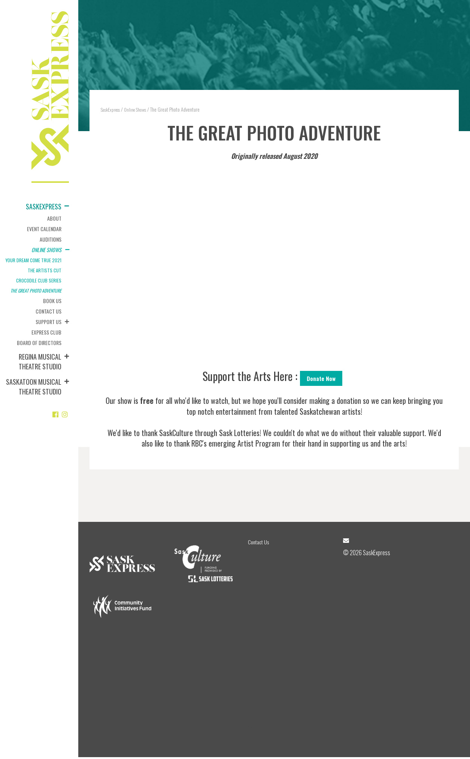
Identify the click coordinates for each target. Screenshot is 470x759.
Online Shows (46, 250)
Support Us (48, 322)
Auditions (50, 239)
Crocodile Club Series (38, 280)
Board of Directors (39, 343)
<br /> (274, 263)
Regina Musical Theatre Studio (40, 361)
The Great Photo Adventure (35, 290)
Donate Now (321, 378)
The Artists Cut (44, 270)
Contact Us (48, 311)
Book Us (52, 301)
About (54, 218)
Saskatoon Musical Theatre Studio (33, 386)
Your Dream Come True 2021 (33, 260)
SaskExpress (43, 206)
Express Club (46, 332)
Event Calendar (44, 229)
